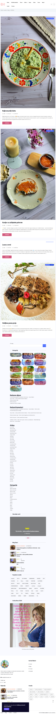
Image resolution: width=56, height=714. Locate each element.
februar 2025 (12, 440)
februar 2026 (12, 428)
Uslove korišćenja (7, 706)
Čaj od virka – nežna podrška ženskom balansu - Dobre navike (21, 412)
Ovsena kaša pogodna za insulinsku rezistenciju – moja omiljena (22, 396)
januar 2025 (12, 442)
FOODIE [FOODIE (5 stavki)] (27, 580)
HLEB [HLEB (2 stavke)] (39, 582)
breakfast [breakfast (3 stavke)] (12, 577)
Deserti (16, 355)
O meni (30, 668)
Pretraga (11, 343)
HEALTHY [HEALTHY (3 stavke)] (12, 582)
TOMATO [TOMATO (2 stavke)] (26, 592)
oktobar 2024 (12, 445)
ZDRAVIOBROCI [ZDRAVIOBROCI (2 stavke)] (31, 595)
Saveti (8, 6)
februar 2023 (12, 470)
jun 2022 (11, 473)
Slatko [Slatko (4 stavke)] (46, 696)
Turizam (12, 6)
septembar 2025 (13, 433)
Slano (21, 2)
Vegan (30, 2)
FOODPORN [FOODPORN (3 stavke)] (33, 580)
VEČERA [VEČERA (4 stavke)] (19, 595)
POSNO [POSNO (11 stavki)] (21, 590)
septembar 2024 (13, 446)
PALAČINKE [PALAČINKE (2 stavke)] (42, 587)
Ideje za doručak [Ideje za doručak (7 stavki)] (47, 688)
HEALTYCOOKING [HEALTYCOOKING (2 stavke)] (25, 582)
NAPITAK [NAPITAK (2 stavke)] (36, 587)
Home (8, 2)
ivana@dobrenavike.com (6, 676)
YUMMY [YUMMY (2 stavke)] (25, 595)
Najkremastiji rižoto (9, 111)
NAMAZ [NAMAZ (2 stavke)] (30, 587)
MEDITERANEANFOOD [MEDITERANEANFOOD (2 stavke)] (23, 587)
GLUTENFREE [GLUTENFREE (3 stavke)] (40, 580)
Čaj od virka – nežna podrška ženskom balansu (18, 398)
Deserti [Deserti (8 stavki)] (31, 688)
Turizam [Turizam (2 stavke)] (52, 696)
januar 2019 (12, 477)
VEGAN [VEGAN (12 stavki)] (38, 592)
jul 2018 (11, 479)
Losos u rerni (6, 245)
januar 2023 (12, 471)
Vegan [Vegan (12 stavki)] (31, 698)
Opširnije (7, 123)
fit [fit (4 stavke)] (17, 580)
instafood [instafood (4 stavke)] (33, 585)
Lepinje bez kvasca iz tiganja (15, 403)
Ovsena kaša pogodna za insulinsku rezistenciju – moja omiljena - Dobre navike (25, 408)
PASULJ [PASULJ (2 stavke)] (12, 590)
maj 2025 (12, 436)
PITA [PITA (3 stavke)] (17, 590)
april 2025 (12, 437)
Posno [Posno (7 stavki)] (51, 693)
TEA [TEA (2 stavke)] (21, 592)
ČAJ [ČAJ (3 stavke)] (37, 595)
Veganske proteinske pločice (29, 414)
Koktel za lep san (13, 401)
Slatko (25, 2)
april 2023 (12, 466)
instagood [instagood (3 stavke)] (39, 585)
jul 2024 (11, 450)
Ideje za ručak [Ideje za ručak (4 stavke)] (32, 691)
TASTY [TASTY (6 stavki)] (17, 592)
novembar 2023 (13, 457)
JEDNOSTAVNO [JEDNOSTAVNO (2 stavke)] (13, 587)
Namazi (40, 363)
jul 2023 (11, 462)
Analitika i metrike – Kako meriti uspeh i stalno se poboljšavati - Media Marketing (25, 419)
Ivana (4, 113)
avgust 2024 (12, 448)
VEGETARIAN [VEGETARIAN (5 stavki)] (13, 595)
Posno (39, 2)
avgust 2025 (12, 434)
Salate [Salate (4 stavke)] (31, 696)
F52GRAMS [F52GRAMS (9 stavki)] (13, 580)
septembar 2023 (13, 460)
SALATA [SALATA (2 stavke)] (42, 590)
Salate (34, 2)
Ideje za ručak (16, 363)
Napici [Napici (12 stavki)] (36, 693)
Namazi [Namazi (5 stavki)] (47, 691)
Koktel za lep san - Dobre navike (16, 417)
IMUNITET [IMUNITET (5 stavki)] (27, 585)
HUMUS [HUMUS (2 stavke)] (21, 585)
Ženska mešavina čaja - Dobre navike (17, 414)
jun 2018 (11, 480)
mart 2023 (12, 468)
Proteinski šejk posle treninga (15, 410)
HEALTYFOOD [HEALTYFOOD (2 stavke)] (33, 582)
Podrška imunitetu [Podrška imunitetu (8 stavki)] (44, 693)
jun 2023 (11, 463)
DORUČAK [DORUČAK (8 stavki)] (38, 577)
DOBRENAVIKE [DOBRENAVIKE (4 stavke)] (31, 577)
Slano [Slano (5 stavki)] (41, 696)
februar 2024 (12, 456)
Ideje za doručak (28, 357)
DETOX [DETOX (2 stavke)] (18, 577)
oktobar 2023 (12, 459)
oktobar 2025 (12, 431)
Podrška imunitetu (14, 2)
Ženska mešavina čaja (14, 399)
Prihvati (6, 709)
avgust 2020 (12, 474)
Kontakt (31, 670)
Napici (43, 2)
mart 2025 (12, 439)
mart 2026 (12, 426)
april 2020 (12, 476)
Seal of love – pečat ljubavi (15, 421)
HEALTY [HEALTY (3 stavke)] (18, 582)
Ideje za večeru (28, 363)
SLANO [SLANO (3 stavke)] (12, 592)
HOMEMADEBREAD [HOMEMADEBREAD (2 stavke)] (14, 585)
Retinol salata (24, 417)
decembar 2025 (13, 429)
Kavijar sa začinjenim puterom (12, 222)
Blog (30, 665)
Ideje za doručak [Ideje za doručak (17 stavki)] (38, 688)
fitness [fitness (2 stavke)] (22, 580)
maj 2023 (12, 465)
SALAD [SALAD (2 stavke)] (37, 590)
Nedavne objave (15, 395)
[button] (27, 537)
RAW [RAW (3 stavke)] (32, 590)
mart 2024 (12, 454)
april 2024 (12, 453)
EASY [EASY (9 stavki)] (44, 577)
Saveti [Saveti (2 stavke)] (36, 696)
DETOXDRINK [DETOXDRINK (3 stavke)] (24, 577)
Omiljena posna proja (9, 323)
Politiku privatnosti (21, 705)
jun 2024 (11, 451)
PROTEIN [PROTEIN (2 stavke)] (27, 590)
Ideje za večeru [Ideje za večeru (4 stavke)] (40, 691)
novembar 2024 (13, 443)
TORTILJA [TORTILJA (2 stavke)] (32, 592)
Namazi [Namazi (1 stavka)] (31, 693)
